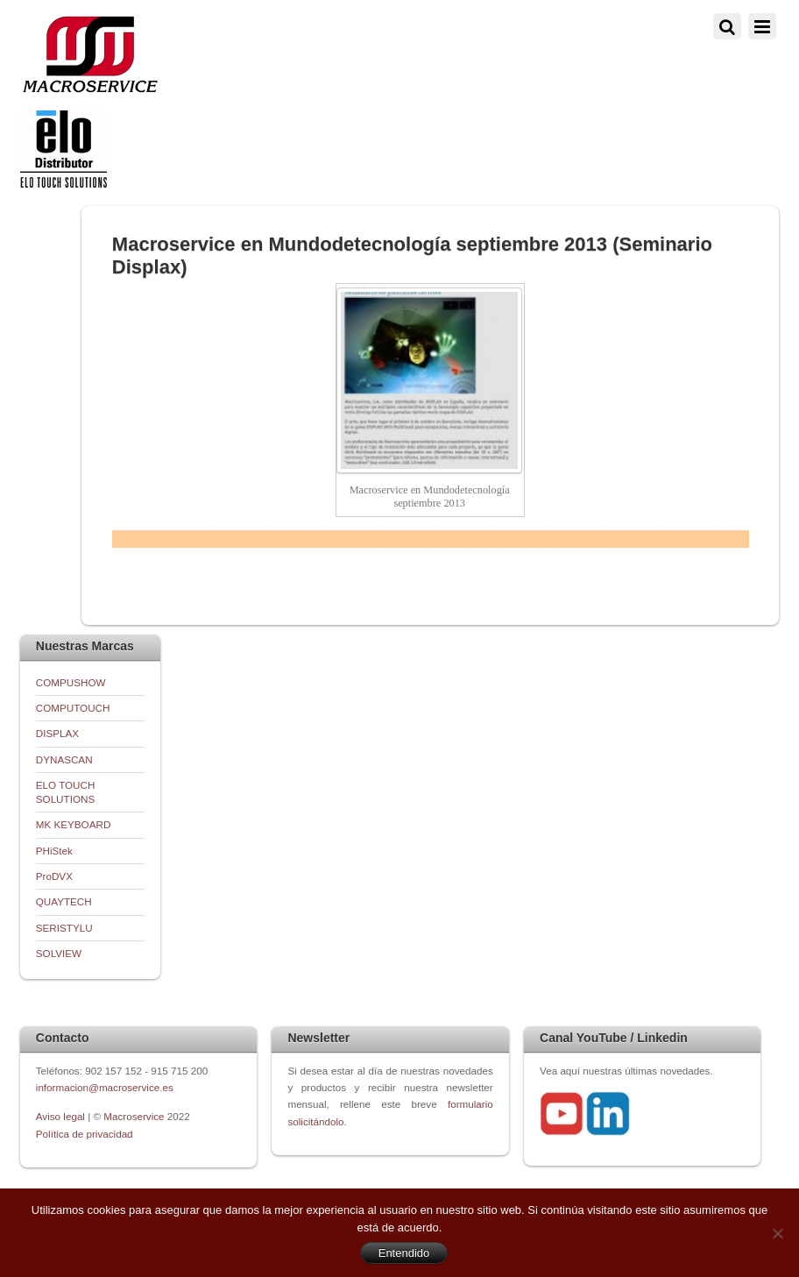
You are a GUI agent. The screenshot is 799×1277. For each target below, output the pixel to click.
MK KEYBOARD (73, 824)
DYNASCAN (64, 759)
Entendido (404, 1252)
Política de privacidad (84, 1133)
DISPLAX (57, 733)
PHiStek (54, 850)
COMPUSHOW (71, 682)
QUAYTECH (64, 901)
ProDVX (54, 876)
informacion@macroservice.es (104, 1087)
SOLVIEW (58, 953)
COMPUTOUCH (73, 707)
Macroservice (133, 1116)
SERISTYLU (64, 927)
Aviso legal (62, 1116)
